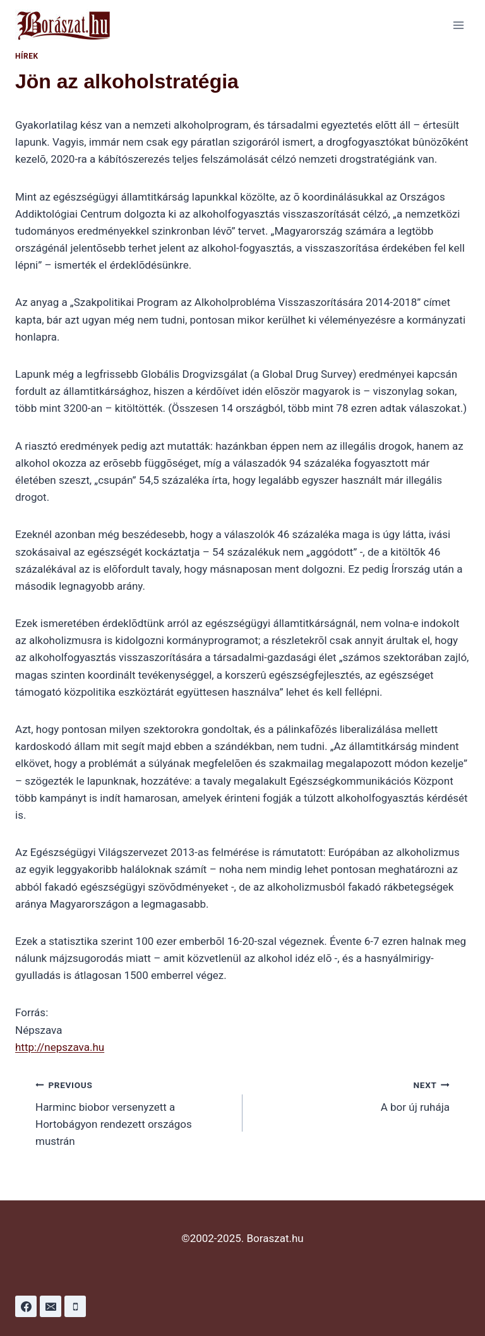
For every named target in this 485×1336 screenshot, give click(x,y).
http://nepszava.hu (59, 1047)
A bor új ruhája (351, 1094)
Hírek (27, 56)
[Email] (50, 1306)
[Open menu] (458, 25)
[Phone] (75, 1306)
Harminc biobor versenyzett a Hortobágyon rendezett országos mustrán (133, 1111)
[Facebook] (26, 1306)
